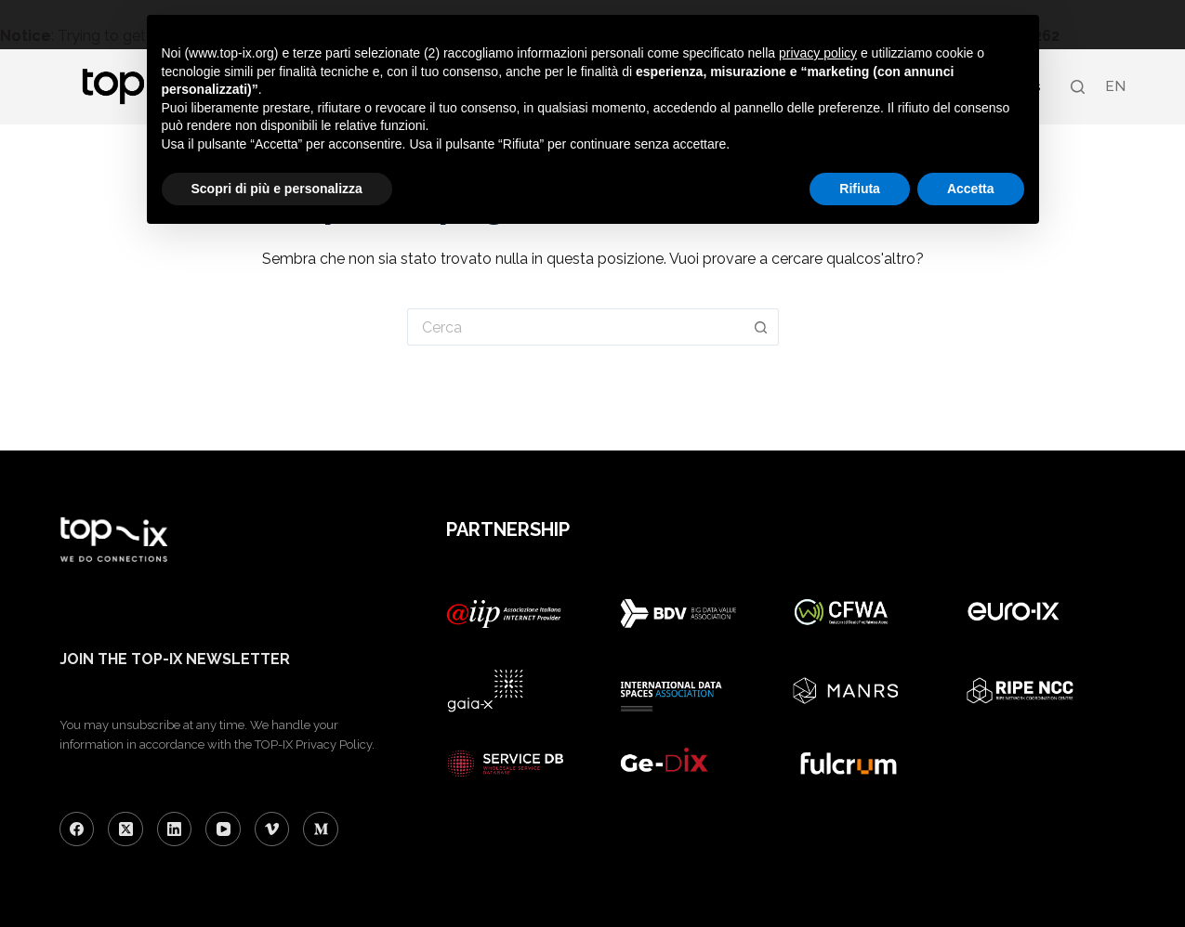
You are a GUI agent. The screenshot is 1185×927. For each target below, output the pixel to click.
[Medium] (320, 829)
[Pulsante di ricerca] (761, 327)
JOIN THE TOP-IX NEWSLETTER (174, 659)
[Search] (1078, 87)
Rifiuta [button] (859, 188)
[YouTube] (223, 829)
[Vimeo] (272, 829)
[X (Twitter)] (125, 829)
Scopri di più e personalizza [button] (276, 188)
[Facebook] (77, 829)
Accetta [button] (970, 188)
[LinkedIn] (174, 829)
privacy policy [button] (818, 53)
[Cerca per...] (576, 327)
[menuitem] (1114, 86)
